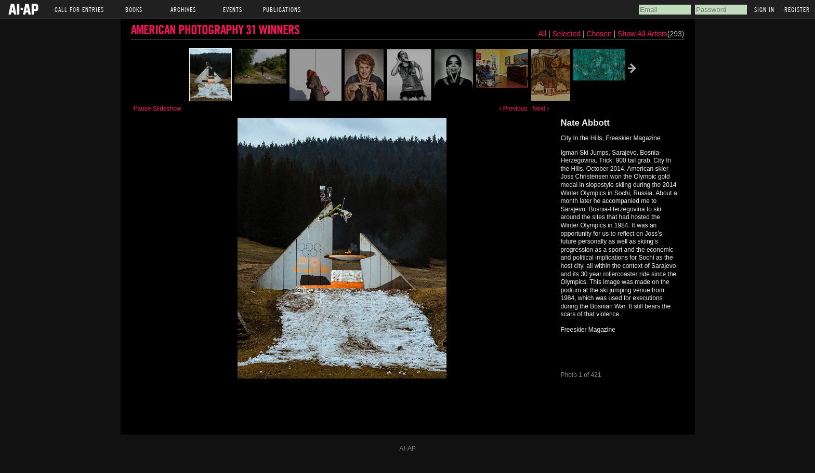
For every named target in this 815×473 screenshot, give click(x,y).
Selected (568, 34)
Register (797, 9)
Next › (540, 108)
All (542, 34)
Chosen (599, 34)
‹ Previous (513, 108)
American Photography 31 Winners (215, 29)
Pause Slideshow (157, 108)
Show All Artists (642, 34)
